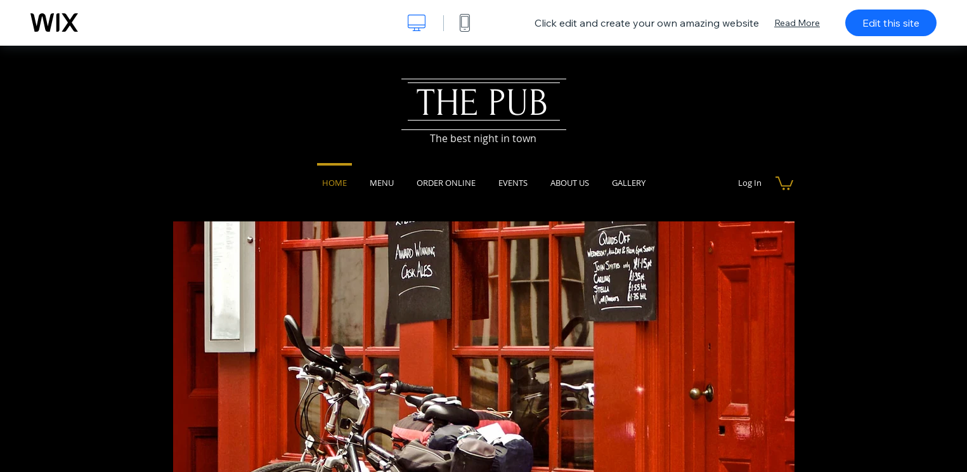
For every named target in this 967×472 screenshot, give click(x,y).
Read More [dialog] (797, 23)
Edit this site (890, 22)
